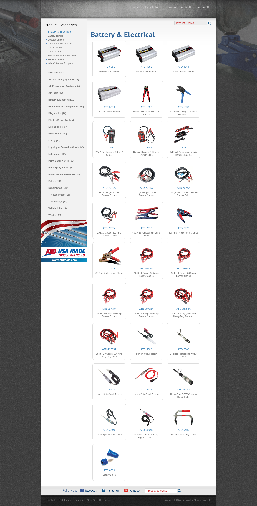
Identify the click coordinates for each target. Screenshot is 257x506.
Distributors (152, 7)
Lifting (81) (53, 140)
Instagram (110, 490)
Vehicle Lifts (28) (56, 208)
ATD (84, 8)
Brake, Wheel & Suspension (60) (65, 106)
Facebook (88, 490)
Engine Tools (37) (56, 127)
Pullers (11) (53, 181)
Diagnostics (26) (56, 113)
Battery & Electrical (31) (60, 99)
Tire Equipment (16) (58, 194)
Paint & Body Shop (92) (60, 160)
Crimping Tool (55, 51)
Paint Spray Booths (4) (59, 167)
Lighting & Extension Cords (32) (65, 147)
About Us (186, 7)
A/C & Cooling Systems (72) (62, 79)
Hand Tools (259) (56, 133)
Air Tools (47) (54, 93)
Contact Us (203, 7)
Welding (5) (53, 215)
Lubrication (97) (56, 154)
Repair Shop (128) (57, 188)
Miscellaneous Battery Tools (62, 55)
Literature (170, 7)
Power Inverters (56, 59)
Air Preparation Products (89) (63, 86)
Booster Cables (56, 39)
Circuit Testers (55, 47)
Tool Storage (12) (56, 201)
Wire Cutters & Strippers (60, 63)
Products (135, 7)
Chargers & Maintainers (60, 43)
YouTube (132, 490)
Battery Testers (55, 35)
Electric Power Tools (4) (60, 120)
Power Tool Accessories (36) (63, 174)
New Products (55, 72)
